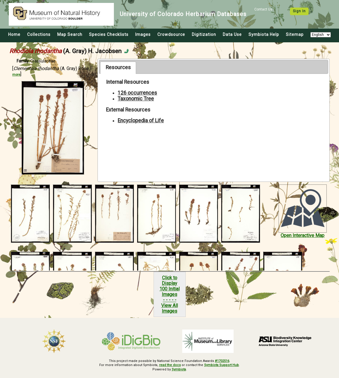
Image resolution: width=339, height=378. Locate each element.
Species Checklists (108, 34)
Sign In (299, 11)
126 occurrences (137, 93)
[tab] (118, 68)
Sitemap (295, 34)
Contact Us (263, 9)
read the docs (170, 365)
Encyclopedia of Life (141, 120)
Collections (39, 34)
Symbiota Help (263, 34)
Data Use (232, 34)
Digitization (204, 34)
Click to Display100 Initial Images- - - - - (169, 289)
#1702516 (222, 361)
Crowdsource (171, 34)
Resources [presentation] (118, 67)
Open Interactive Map (302, 235)
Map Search (69, 34)
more (16, 74)
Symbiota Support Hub (221, 365)
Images (143, 34)
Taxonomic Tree (136, 99)
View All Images (169, 308)
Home (14, 34)
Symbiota (179, 369)
